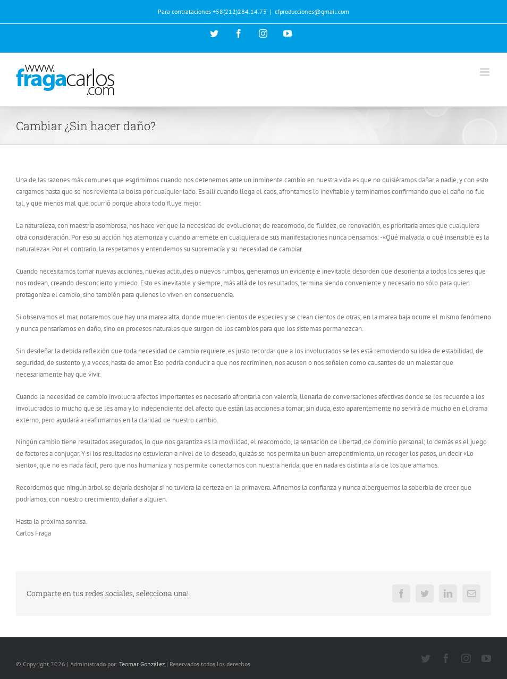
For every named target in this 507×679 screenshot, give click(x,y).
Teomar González (142, 664)
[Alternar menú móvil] (485, 72)
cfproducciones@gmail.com (312, 11)
